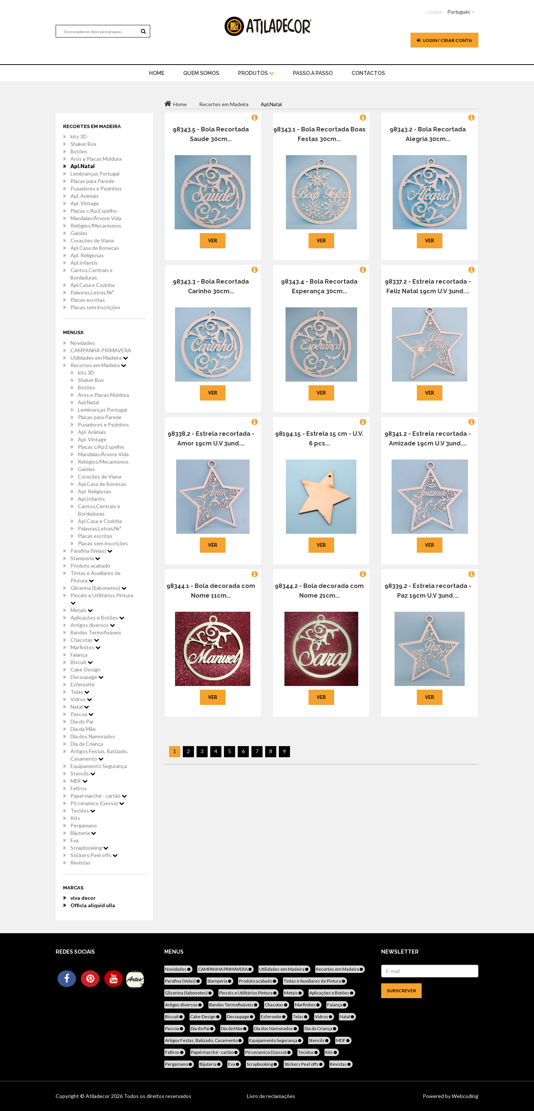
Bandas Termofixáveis (95, 632)
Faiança (79, 654)
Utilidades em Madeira (99, 357)
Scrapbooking (89, 847)
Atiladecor (98, 1096)
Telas (79, 692)
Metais (81, 610)
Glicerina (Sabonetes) (98, 588)
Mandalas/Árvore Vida (95, 218)
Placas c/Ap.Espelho (93, 211)
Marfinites (85, 647)
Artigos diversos (92, 625)
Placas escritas (87, 300)
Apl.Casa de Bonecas (94, 248)
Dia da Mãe (83, 729)
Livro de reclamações (271, 1096)
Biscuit (81, 662)
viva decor (83, 898)
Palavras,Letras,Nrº (92, 292)
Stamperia (85, 558)
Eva (74, 840)
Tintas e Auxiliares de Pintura (95, 577)
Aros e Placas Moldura (96, 159)
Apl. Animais (84, 196)
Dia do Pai (81, 721)
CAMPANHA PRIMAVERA (100, 350)
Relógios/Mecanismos (95, 225)
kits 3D (78, 136)
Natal (79, 706)
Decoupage (86, 677)
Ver (212, 241)
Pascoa (81, 714)
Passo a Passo (313, 73)
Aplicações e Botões (97, 617)
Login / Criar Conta (444, 40)
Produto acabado (90, 565)
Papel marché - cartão (98, 796)
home (156, 73)
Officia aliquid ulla (92, 905)
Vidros (81, 699)
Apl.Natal (82, 166)
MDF (79, 781)
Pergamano (83, 825)
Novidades (82, 343)
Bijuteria (83, 833)
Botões (79, 151)
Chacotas (84, 640)
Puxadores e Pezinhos (96, 188)
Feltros (78, 788)
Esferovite (82, 684)
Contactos (368, 73)
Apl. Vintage (84, 203)
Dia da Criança (86, 744)
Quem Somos (201, 73)
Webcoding (464, 1096)
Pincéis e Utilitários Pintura (101, 598)
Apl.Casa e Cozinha (92, 285)
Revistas (80, 862)
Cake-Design (85, 669)
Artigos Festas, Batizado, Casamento (99, 755)
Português (459, 12)
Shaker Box (83, 144)
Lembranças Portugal (94, 173)
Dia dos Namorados (92, 736)
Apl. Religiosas (87, 255)
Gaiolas (79, 233)
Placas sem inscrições (95, 307)
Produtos (256, 73)
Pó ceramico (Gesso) (97, 803)
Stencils (82, 773)
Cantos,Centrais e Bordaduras (91, 274)
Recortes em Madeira (98, 365)
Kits (75, 818)
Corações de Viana (92, 240)
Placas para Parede (92, 181)
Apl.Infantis (84, 262)
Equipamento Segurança (98, 766)
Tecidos (82, 810)
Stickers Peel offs (94, 855)
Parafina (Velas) (91, 551)
